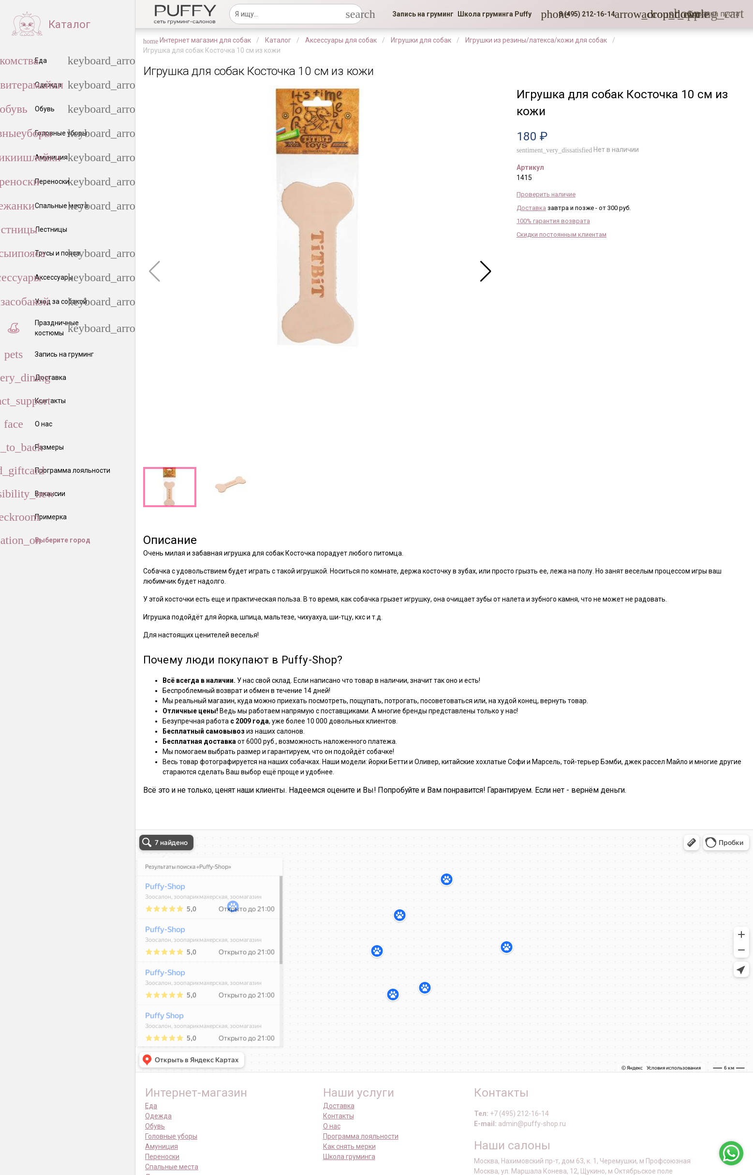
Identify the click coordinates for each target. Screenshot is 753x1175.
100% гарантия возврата (553, 221)
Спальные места (171, 1167)
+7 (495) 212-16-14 (519, 1113)
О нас (331, 1126)
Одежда (158, 1116)
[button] (583, 14)
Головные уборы (171, 1136)
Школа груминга (349, 1156)
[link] (423, 14)
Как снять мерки (349, 1146)
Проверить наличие (546, 194)
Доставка (531, 207)
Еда (151, 1106)
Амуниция (161, 1146)
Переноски (162, 1156)
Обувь (155, 1126)
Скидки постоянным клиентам (561, 234)
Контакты (338, 1116)
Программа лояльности (361, 1136)
